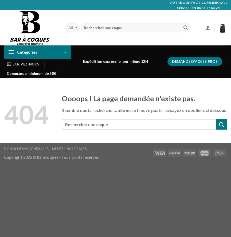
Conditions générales (26, 149)
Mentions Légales (69, 149)
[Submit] (185, 28)
